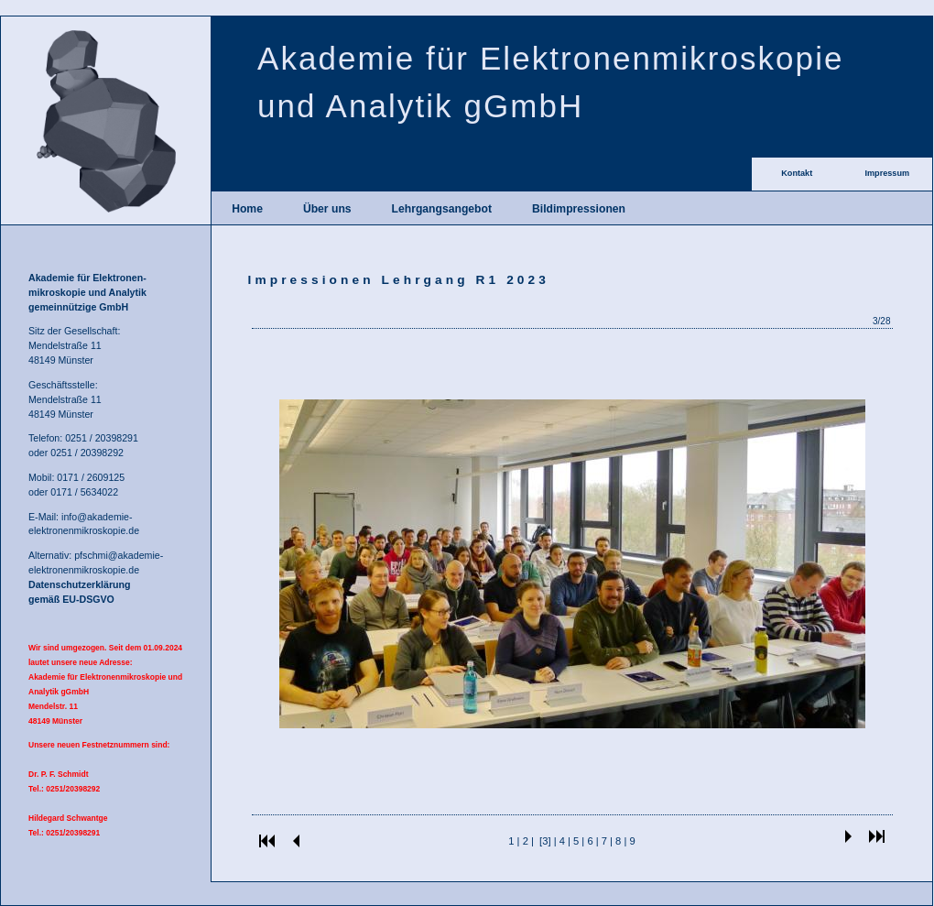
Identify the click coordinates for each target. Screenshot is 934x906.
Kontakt (796, 173)
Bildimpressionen (578, 208)
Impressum (886, 173)
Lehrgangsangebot (442, 208)
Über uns (327, 208)
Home (247, 208)
